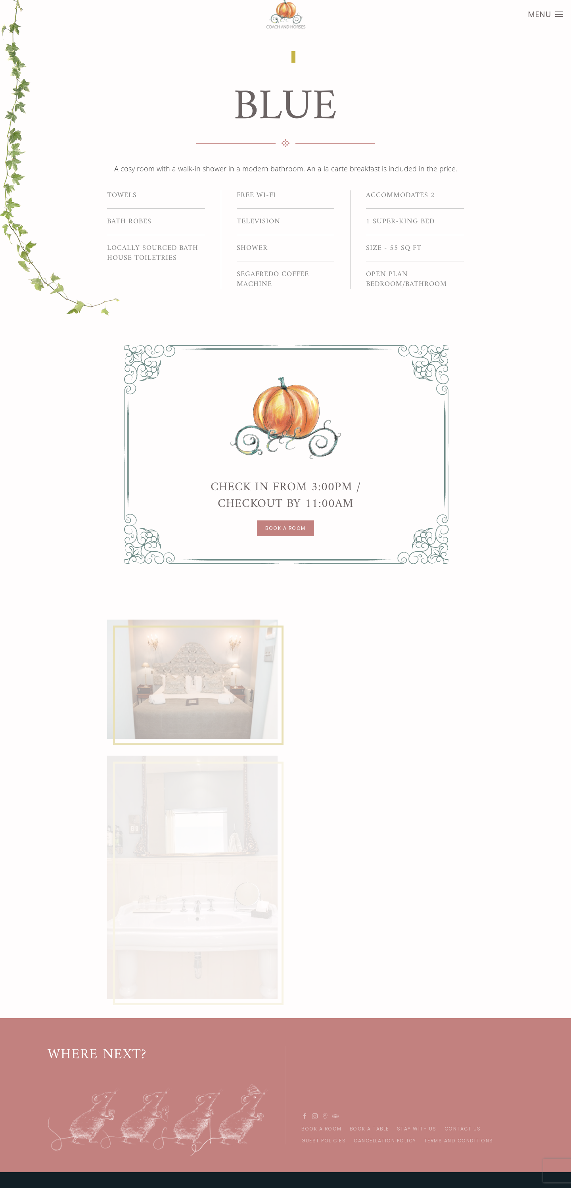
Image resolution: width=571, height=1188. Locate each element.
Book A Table (369, 1128)
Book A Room (321, 1128)
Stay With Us (417, 1128)
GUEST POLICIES (323, 1140)
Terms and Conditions (458, 1140)
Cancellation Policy (385, 1140)
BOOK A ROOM (285, 528)
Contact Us (463, 1128)
